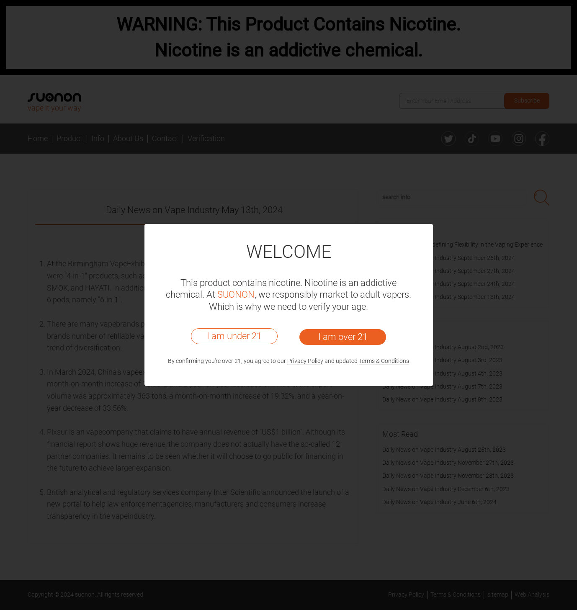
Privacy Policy (305, 361)
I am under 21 (234, 336)
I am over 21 (343, 337)
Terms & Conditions (384, 361)
